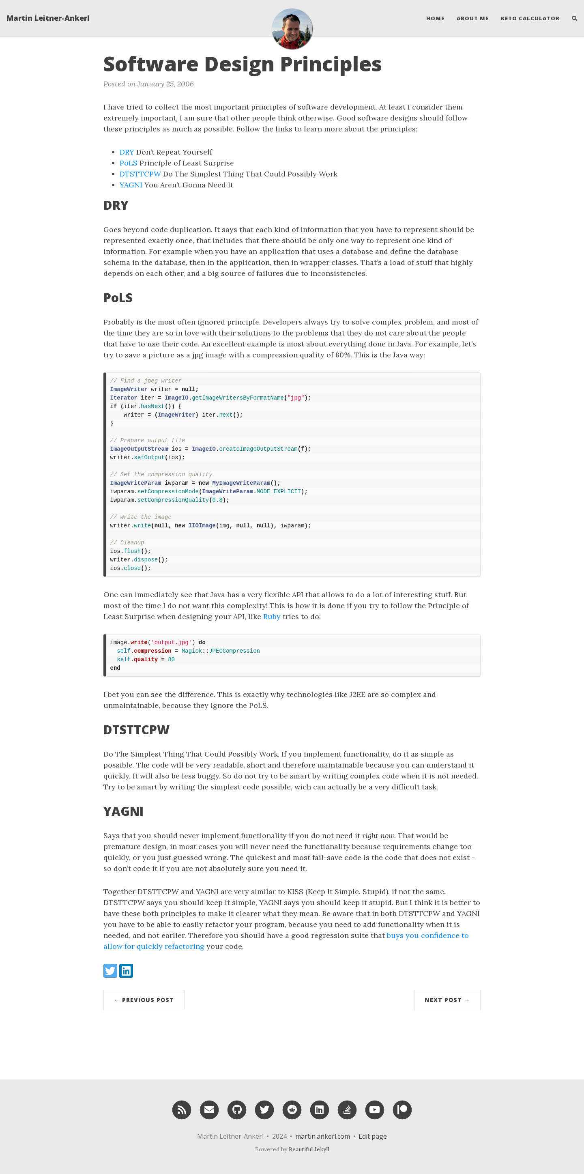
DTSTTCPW (140, 173)
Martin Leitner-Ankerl (48, 18)
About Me (473, 18)
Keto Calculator (530, 18)
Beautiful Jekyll (309, 1149)
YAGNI (131, 184)
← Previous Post (144, 1000)
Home (435, 18)
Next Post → (447, 1000)
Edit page (373, 1136)
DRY (127, 152)
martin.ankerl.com (322, 1136)
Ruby (272, 616)
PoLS (128, 163)
